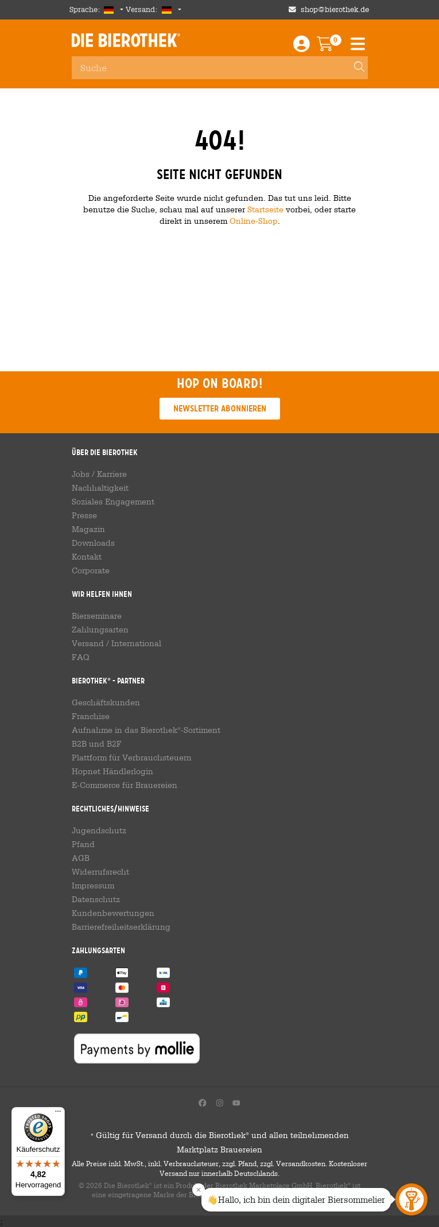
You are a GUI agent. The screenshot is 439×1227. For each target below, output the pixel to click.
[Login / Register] (301, 47)
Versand (88, 643)
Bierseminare (97, 615)
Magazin (88, 529)
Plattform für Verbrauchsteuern (132, 757)
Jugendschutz (99, 830)
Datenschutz (96, 899)
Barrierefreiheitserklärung (121, 926)
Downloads (93, 543)
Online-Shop (254, 221)
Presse (84, 515)
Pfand (83, 844)
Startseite (265, 209)
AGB (81, 858)
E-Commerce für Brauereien (124, 785)
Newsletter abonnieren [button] (219, 408)
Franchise (91, 716)
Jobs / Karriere (99, 474)
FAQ (81, 657)
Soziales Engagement (113, 501)
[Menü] (58, 1114)
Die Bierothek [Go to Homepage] (126, 40)
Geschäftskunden (106, 702)
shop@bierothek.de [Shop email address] (335, 9)
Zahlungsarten (100, 629)
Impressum (93, 885)
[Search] (354, 67)
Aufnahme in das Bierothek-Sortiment (146, 730)
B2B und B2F (97, 743)
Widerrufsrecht (100, 871)
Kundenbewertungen (113, 913)
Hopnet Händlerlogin (112, 771)
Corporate (91, 570)
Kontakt (87, 556)
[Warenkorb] (333, 47)
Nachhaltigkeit (100, 487)
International (136, 643)
